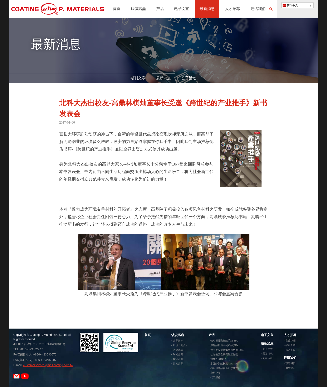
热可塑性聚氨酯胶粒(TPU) (224, 340)
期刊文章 (138, 78)
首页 (116, 9)
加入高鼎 (290, 349)
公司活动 (188, 78)
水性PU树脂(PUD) (220, 359)
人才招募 (232, 9)
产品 (160, 9)
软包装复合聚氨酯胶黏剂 (224, 354)
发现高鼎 (178, 359)
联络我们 (290, 363)
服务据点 (290, 368)
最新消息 (207, 9)
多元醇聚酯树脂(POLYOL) (224, 363)
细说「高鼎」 (180, 345)
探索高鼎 (178, 363)
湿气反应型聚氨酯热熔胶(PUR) (227, 349)
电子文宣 (181, 9)
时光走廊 (178, 354)
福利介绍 (290, 345)
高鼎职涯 (290, 340)
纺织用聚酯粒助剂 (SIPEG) (225, 368)
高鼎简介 (178, 340)
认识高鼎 (138, 9)
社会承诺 (178, 349)
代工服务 (215, 377)
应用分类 (215, 372)
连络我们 (258, 9)
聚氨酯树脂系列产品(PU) (224, 345)
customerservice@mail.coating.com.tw (48, 365)
